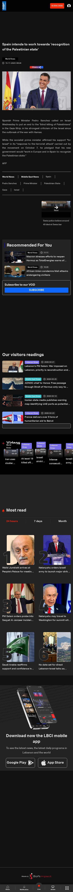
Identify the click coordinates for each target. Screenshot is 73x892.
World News (32, 253)
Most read (16, 510)
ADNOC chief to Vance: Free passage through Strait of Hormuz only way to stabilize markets (45, 385)
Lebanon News (32, 362)
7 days (38, 521)
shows (53, 888)
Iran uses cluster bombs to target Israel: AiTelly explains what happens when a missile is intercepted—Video (11, 461)
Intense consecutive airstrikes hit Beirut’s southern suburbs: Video (56, 462)
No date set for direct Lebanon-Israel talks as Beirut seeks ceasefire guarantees (51, 667)
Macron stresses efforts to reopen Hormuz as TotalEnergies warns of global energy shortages (45, 259)
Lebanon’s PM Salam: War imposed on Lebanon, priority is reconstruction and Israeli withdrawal (46, 368)
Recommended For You (29, 245)
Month (62, 521)
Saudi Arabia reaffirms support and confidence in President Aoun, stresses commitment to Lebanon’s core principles (17, 667)
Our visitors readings (23, 355)
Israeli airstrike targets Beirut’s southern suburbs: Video (41, 459)
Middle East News (33, 379)
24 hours (12, 521)
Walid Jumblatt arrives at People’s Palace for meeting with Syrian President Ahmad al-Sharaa (18, 570)
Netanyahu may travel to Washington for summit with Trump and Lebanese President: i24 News (54, 618)
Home (8, 888)
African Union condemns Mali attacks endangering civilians (47, 273)
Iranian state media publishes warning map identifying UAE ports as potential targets (46, 402)
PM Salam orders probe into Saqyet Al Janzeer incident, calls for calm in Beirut (18, 618)
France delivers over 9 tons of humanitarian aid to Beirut (41, 419)
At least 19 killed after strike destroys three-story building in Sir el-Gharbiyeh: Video (27, 461)
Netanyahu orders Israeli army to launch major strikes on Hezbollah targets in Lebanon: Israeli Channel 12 (54, 570)
